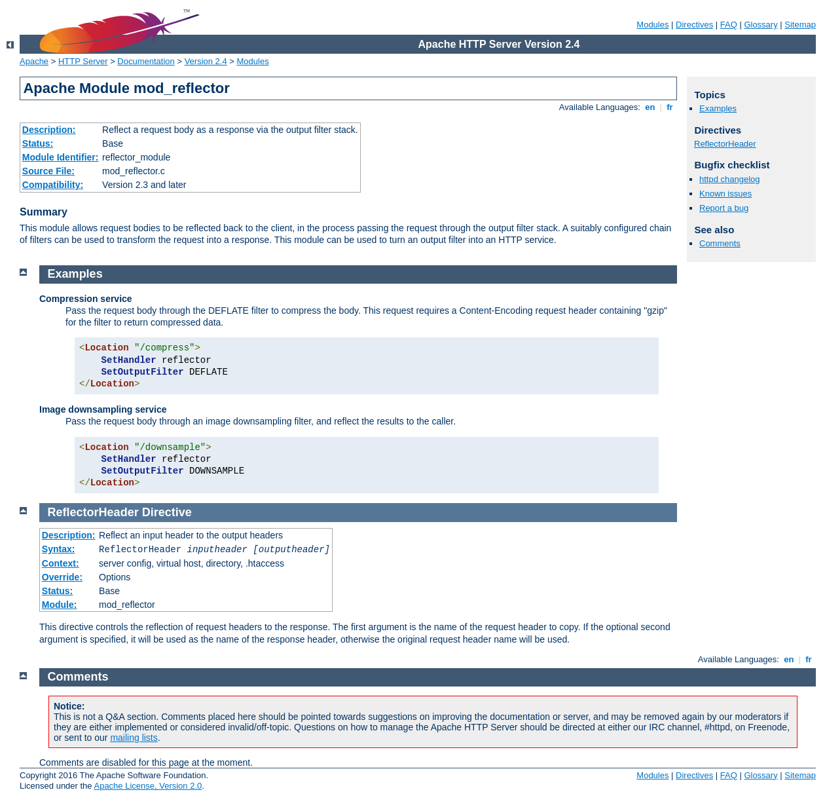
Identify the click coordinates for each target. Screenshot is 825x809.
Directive (167, 512)
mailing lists (133, 737)
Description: (49, 129)
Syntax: (58, 549)
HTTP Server (83, 61)
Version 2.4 (206, 61)
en (650, 107)
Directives (694, 24)
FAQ (728, 24)
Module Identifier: (60, 157)
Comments (720, 243)
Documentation (145, 61)
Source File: (48, 171)
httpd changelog (729, 179)
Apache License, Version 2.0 (148, 786)
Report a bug (723, 208)
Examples (718, 108)
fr (670, 107)
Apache (34, 61)
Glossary (760, 24)
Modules (652, 24)
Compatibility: (52, 184)
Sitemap (800, 24)
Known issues (725, 193)
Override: (62, 577)
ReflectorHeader (725, 144)
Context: (60, 563)
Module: (59, 604)
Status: (37, 143)
